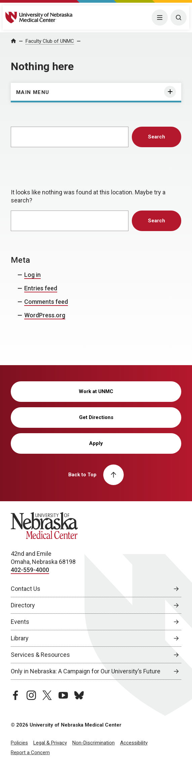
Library (20, 638)
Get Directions (96, 417)
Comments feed (46, 301)
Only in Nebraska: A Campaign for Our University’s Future (85, 671)
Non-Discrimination (93, 743)
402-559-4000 (30, 569)
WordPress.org (44, 315)
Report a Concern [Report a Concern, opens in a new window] (30, 752)
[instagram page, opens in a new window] (31, 695)
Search (156, 137)
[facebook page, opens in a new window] (15, 695)
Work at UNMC (96, 391)
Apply (96, 443)
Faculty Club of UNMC (50, 41)
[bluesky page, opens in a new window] (79, 695)
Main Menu (32, 92)
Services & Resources (40, 654)
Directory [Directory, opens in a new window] (23, 605)
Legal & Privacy (50, 743)
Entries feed (40, 288)
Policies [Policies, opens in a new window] (19, 743)
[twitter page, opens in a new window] (47, 695)
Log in (32, 274)
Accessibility (134, 743)
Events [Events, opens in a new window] (20, 621)
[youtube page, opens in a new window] (63, 695)
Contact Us (25, 588)
